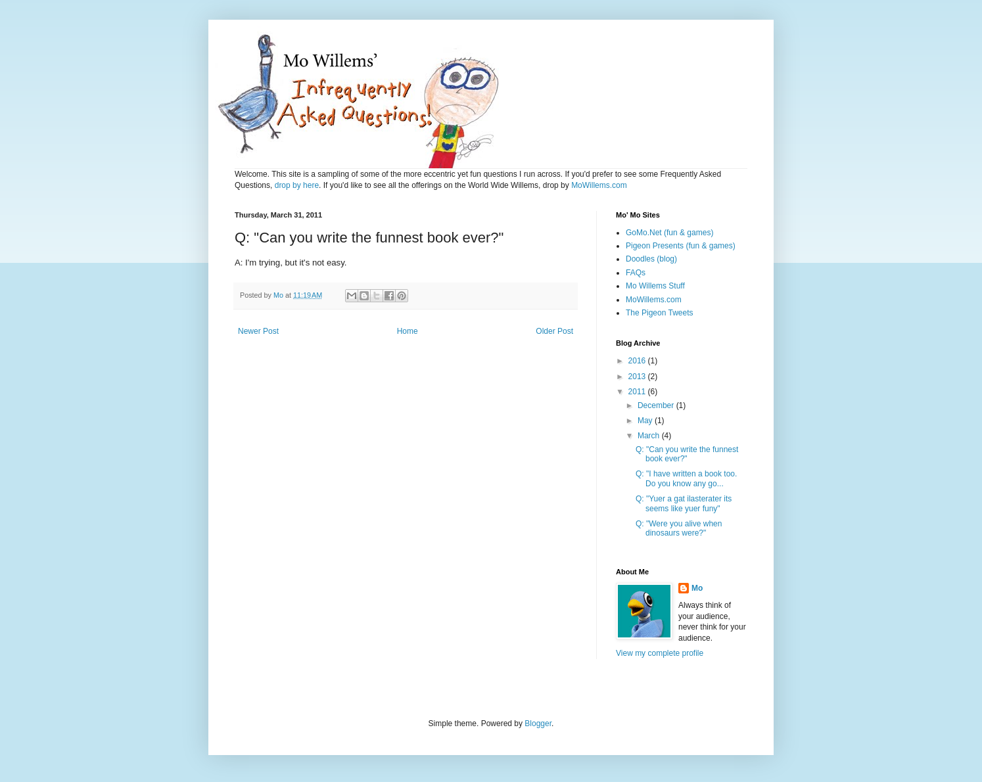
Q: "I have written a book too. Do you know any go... (686, 478)
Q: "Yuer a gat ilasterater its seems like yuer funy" (684, 503)
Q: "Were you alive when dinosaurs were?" (679, 528)
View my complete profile (659, 653)
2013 (638, 376)
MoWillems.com (599, 185)
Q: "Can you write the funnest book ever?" (687, 454)
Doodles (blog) (651, 259)
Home (407, 331)
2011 (638, 391)
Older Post (554, 331)
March (650, 435)
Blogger (538, 723)
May (646, 420)
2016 (638, 360)
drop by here (297, 185)
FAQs (635, 272)
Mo (697, 588)
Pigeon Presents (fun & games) (681, 245)
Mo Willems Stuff (655, 285)
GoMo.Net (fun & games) (669, 232)
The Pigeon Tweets (659, 312)
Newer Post (258, 331)
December (657, 405)
